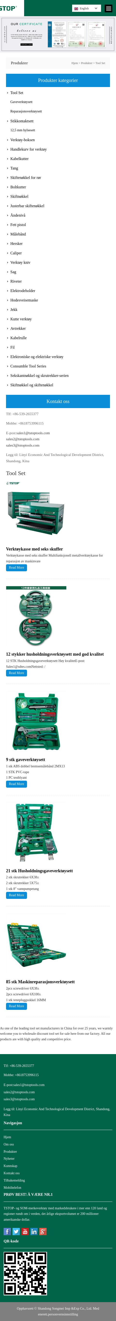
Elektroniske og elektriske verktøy (36, 357)
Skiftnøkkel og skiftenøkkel (31, 385)
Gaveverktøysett (21, 102)
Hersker (16, 244)
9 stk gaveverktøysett (25, 759)
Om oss (9, 1144)
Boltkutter (18, 187)
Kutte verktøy (21, 319)
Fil (12, 347)
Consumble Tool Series (28, 366)
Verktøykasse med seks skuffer (34, 549)
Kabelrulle (18, 338)
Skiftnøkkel (19, 196)
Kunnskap (10, 1166)
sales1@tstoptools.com (33, 433)
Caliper (16, 253)
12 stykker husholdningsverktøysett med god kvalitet (55, 654)
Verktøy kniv (20, 262)
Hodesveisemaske (24, 300)
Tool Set (100, 63)
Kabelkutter (19, 159)
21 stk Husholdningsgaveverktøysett (39, 870)
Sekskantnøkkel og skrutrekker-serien (39, 376)
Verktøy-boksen (22, 140)
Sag (13, 272)
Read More (16, 567)
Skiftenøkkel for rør (25, 178)
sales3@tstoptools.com (22, 445)
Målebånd (18, 234)
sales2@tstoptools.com (22, 439)
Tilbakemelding (14, 1180)
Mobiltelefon (12, 1187)
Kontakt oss (12, 1173)
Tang (14, 168)
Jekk (13, 310)
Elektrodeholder (22, 291)
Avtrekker (18, 328)
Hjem (74, 63)
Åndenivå (17, 215)
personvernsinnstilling (63, 1314)
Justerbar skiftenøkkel (27, 206)
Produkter (86, 63)
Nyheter (9, 1158)
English (81, 8)
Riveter (16, 281)
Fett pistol (18, 225)
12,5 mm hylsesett (22, 130)
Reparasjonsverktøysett (26, 111)
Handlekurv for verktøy (28, 149)
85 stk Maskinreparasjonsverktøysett (40, 981)
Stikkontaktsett (22, 121)
